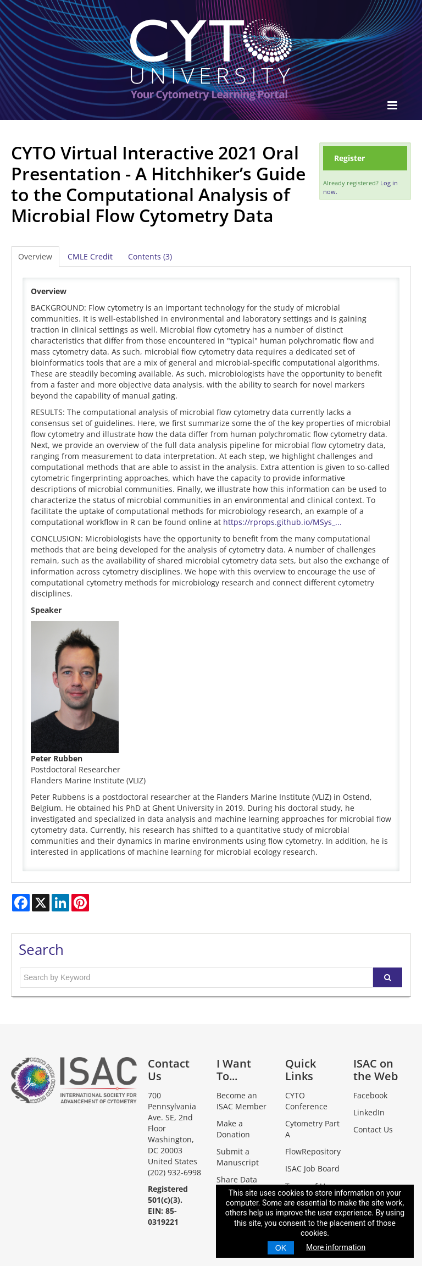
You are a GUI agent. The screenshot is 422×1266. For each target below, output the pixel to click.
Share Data (236, 1179)
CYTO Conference (306, 1101)
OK (280, 1247)
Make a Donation (233, 1129)
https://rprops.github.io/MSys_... (282, 522)
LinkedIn (369, 1112)
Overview (35, 256)
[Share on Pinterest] (80, 902)
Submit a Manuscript (237, 1157)
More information (335, 1247)
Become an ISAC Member (241, 1101)
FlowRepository (313, 1151)
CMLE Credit (90, 256)
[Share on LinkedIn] (60, 902)
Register (349, 158)
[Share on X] (41, 902)
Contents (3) (150, 256)
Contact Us (373, 1129)
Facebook (370, 1095)
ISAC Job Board (312, 1168)
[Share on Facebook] (21, 902)
